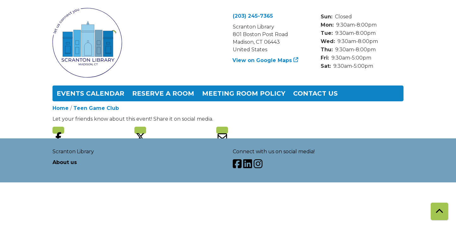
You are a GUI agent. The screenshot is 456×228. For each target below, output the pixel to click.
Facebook (58, 130)
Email (222, 130)
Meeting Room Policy (243, 93)
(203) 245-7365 (253, 16)
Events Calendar (90, 93)
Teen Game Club (96, 108)
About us (64, 162)
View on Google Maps (262, 60)
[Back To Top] (439, 211)
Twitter (140, 130)
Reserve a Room (163, 93)
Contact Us (315, 93)
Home (60, 108)
